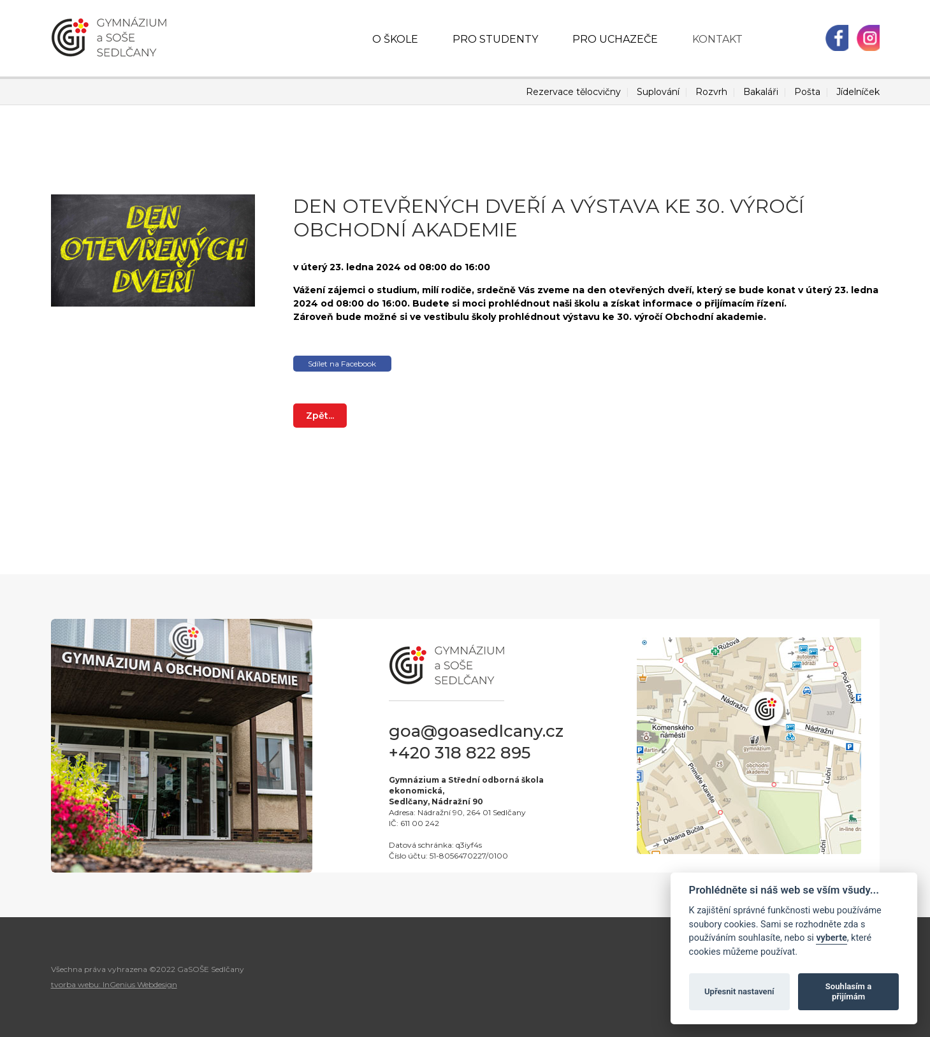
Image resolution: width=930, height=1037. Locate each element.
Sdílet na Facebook (342, 363)
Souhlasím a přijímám (848, 991)
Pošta (807, 92)
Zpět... (320, 415)
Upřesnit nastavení (739, 991)
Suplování (658, 92)
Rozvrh (711, 92)
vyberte (831, 937)
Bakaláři (760, 92)
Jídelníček (858, 92)
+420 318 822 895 (459, 753)
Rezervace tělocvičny (573, 92)
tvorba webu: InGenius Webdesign (114, 984)
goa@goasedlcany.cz (476, 731)
